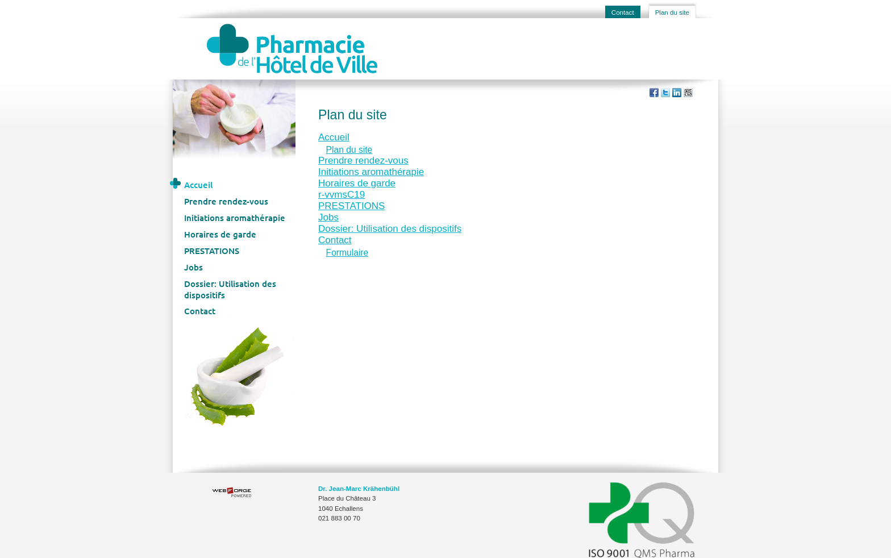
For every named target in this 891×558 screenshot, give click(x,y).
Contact (622, 12)
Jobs (193, 267)
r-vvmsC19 (341, 194)
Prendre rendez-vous (226, 201)
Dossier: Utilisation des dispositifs (230, 289)
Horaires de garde (220, 234)
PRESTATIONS (211, 250)
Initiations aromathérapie (234, 217)
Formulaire (347, 252)
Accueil (198, 184)
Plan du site (672, 12)
